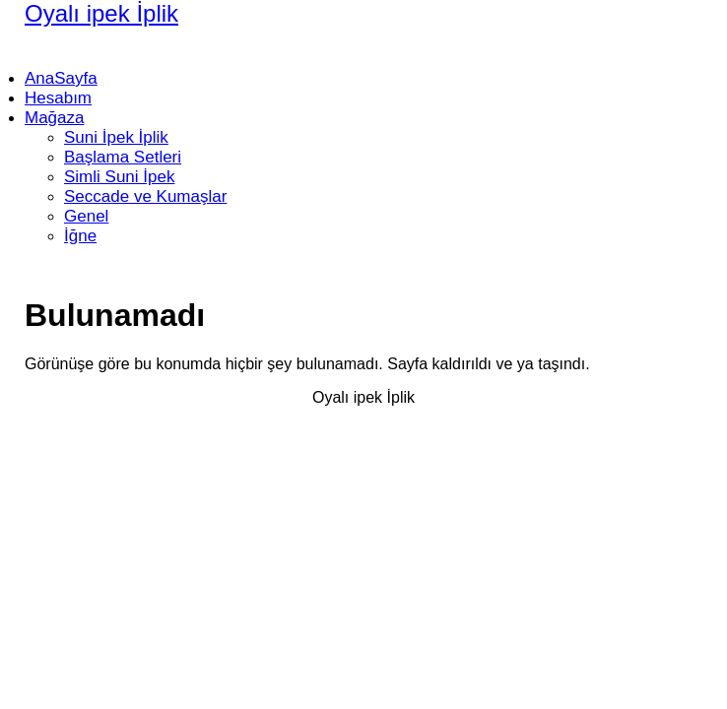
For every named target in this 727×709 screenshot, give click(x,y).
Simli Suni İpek (119, 176)
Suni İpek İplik (116, 137)
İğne (80, 235)
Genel (86, 216)
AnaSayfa (61, 78)
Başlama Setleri (122, 157)
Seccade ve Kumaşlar (145, 196)
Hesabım (58, 98)
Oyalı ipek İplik (101, 13)
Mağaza (54, 117)
